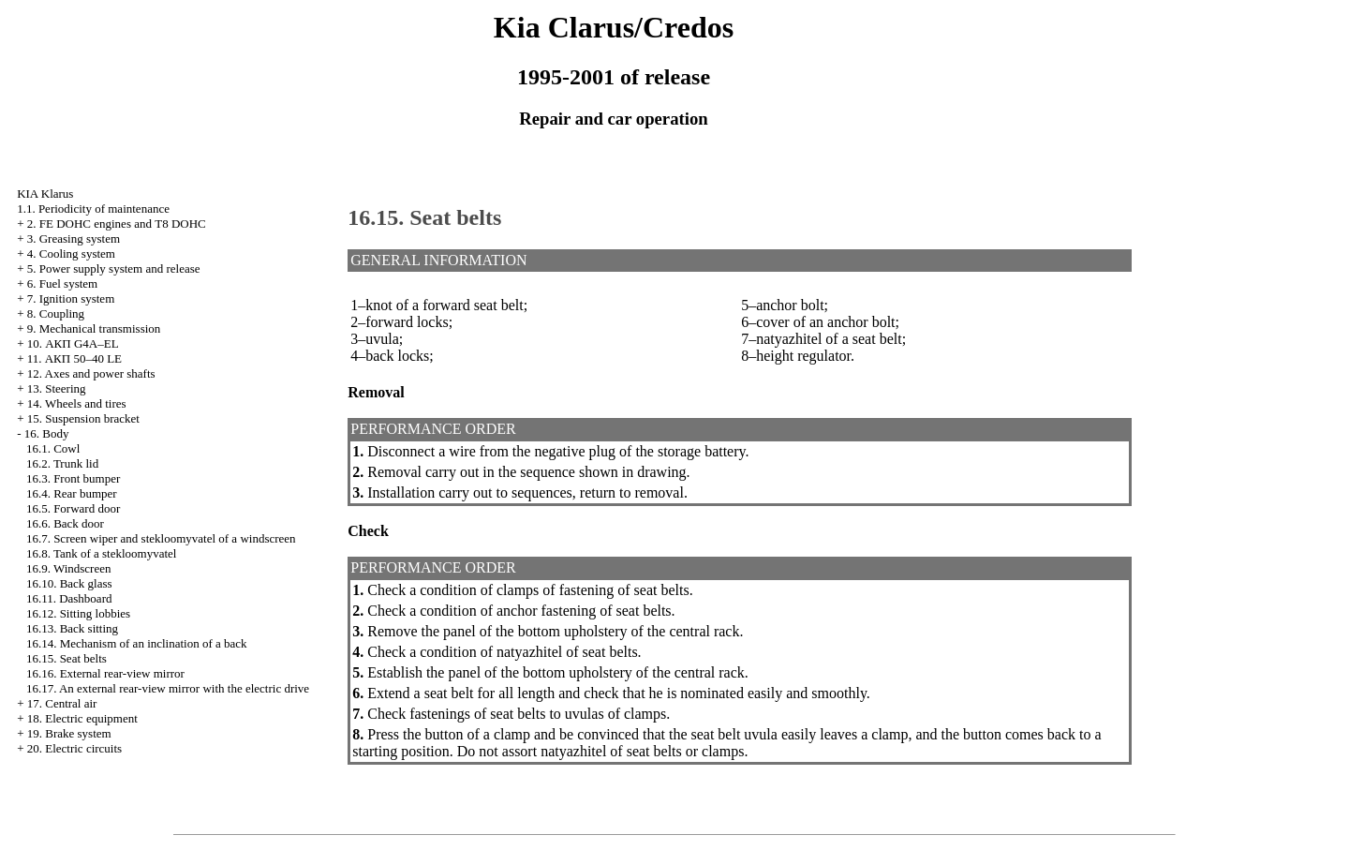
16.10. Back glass (69, 583)
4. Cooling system (71, 253)
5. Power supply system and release (113, 268)
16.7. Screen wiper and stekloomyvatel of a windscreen (161, 538)
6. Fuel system (62, 283)
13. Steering (56, 388)
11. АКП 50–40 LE (74, 358)
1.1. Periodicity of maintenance (93, 208)
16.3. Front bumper (73, 478)
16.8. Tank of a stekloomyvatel (101, 553)
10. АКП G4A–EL (73, 343)
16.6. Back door (65, 523)
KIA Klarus (45, 193)
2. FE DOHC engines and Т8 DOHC (116, 223)
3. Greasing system (73, 238)
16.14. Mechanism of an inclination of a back (136, 643)
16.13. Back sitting (72, 628)
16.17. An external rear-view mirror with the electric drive (167, 688)
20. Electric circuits (74, 748)
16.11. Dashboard (69, 598)
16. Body (46, 433)
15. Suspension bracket (83, 418)
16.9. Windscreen (68, 568)
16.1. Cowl (53, 448)
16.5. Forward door (73, 508)
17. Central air (62, 703)
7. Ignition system (71, 298)
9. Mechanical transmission (94, 328)
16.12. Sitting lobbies (78, 613)
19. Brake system (69, 733)
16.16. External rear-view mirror (105, 673)
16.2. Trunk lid (62, 463)
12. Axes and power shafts (91, 373)
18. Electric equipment (82, 718)
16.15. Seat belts (66, 658)
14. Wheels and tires (76, 403)
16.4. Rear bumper (71, 493)
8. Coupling (55, 313)
